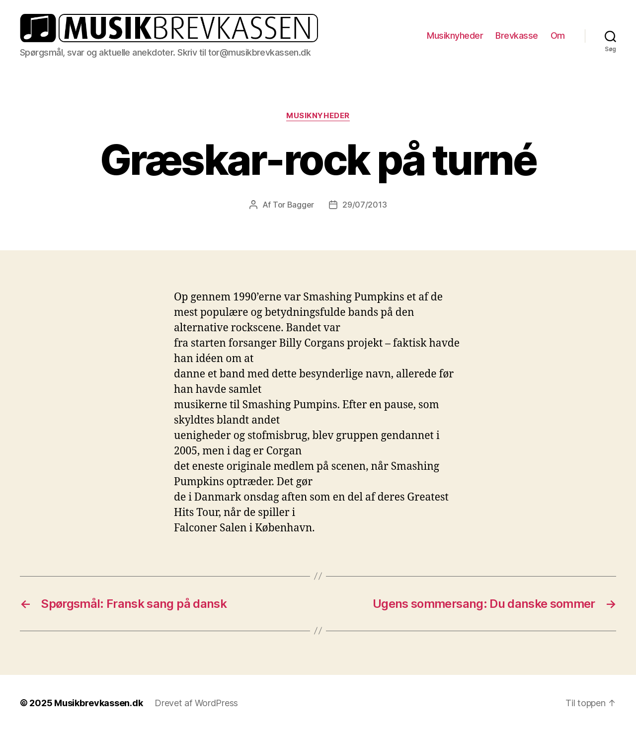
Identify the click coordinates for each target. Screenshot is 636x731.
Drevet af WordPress (196, 703)
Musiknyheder (455, 35)
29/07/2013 (364, 205)
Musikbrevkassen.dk (98, 703)
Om (558, 35)
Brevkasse (516, 35)
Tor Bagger (293, 205)
